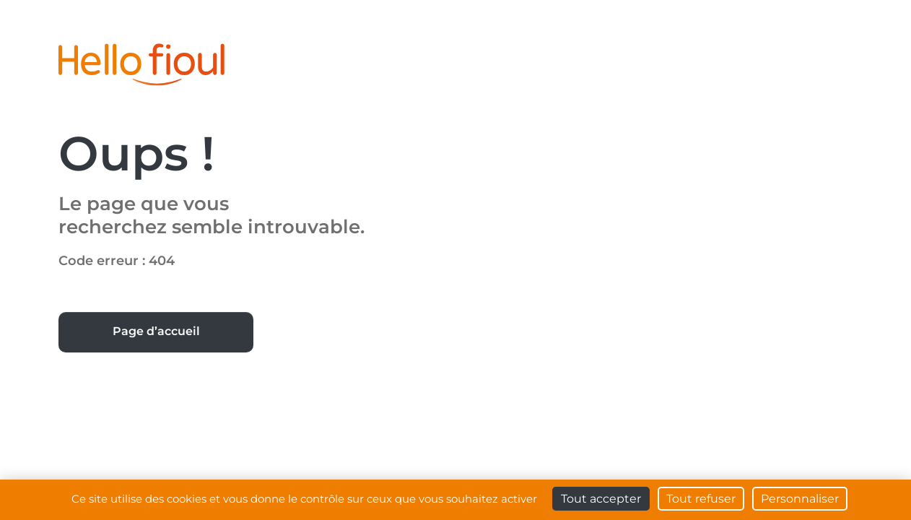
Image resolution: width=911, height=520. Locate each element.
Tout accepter (601, 499)
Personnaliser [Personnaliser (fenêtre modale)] (800, 499)
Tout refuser (701, 499)
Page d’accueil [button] (156, 331)
